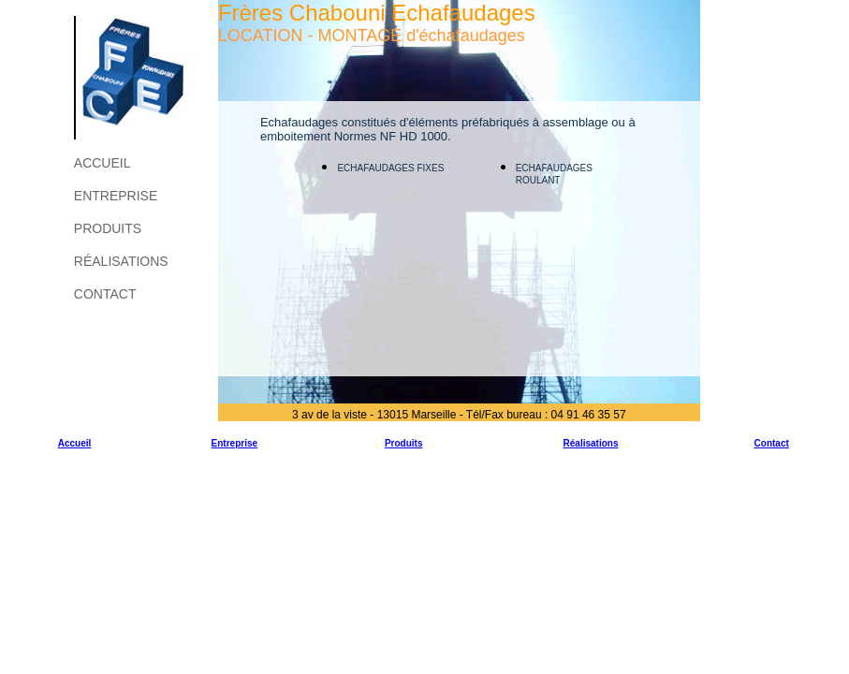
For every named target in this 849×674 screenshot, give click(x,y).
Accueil (102, 162)
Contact (105, 293)
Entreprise (115, 195)
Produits (107, 228)
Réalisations (121, 261)
